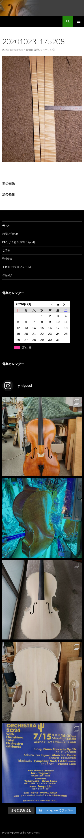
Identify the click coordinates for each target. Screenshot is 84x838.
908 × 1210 (25, 49)
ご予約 (6, 250)
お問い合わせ (10, 233)
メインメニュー (78, 21)
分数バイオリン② (44, 49)
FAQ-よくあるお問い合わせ (18, 242)
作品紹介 (7, 275)
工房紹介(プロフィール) (16, 267)
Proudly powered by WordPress (21, 832)
